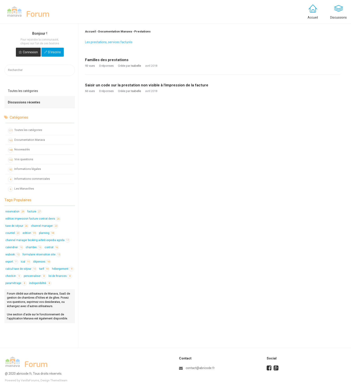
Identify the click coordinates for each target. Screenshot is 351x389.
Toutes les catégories (23, 91)
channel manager (44, 225)
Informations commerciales (29, 179)
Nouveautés (19, 150)
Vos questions (20, 160)
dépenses (42, 261)
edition (29, 233)
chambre (34, 247)
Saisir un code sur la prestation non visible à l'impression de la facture (146, 85)
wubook (12, 254)
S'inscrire (54, 52)
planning (47, 233)
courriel (12, 233)
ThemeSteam (58, 380)
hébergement (63, 268)
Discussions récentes (24, 102)
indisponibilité (40, 283)
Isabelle (136, 65)
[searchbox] (39, 70)
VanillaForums (30, 380)
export (11, 261)
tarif (44, 268)
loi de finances (60, 276)
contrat (52, 247)
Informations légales (24, 169)
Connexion (30, 52)
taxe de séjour (16, 225)
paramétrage (16, 283)
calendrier (14, 247)
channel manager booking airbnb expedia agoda (37, 240)
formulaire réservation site (42, 254)
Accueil (313, 17)
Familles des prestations (106, 60)
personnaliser (35, 276)
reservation (15, 211)
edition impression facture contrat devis (32, 218)
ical (26, 261)
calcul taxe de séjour (21, 268)
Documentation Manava (26, 140)
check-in (13, 276)
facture (34, 211)
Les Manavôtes (21, 189)
